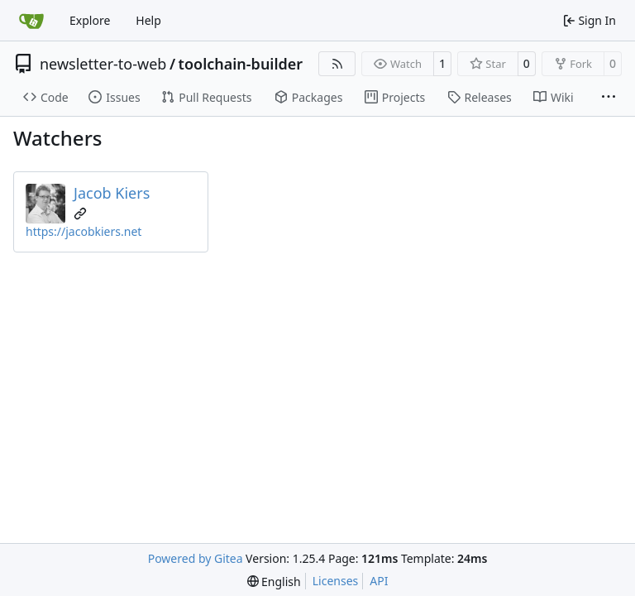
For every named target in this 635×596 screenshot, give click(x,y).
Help (148, 20)
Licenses (336, 581)
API (379, 581)
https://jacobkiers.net (83, 231)
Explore (89, 20)
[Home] (31, 21)
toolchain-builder (241, 63)
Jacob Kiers (112, 193)
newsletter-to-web (103, 63)
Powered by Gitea (195, 558)
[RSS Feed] (337, 63)
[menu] (274, 581)
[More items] (608, 97)
